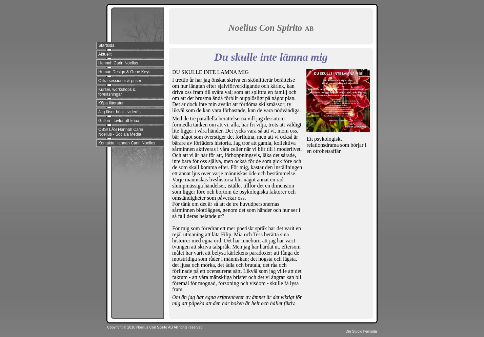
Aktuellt (105, 54)
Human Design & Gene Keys (124, 72)
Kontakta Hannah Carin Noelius (126, 143)
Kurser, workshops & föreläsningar (117, 92)
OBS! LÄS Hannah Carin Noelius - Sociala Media (120, 132)
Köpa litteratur (111, 103)
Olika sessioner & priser (119, 80)
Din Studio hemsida (361, 331)
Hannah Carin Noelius (118, 63)
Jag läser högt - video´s (119, 112)
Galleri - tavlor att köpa (118, 120)
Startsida (106, 45)
